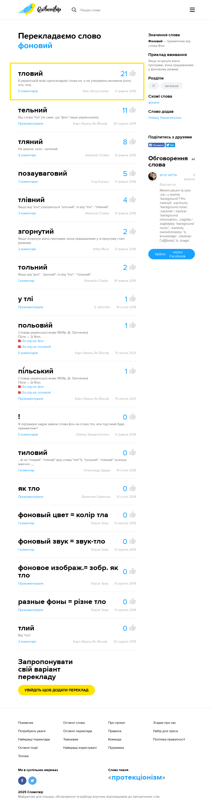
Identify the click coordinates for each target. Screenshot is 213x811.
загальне (171, 86)
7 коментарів (28, 181)
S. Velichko (102, 307)
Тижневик (70, 739)
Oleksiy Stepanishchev (164, 117)
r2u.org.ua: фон (31, 341)
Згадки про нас (164, 722)
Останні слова (74, 722)
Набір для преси (165, 731)
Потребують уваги (32, 731)
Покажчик (25, 722)
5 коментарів (28, 91)
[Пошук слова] (112, 9)
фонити (153, 102)
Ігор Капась (100, 181)
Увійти (171, 254)
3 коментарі (27, 213)
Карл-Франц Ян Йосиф (90, 123)
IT (153, 86)
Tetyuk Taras (99, 523)
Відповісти (168, 184)
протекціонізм (136, 777)
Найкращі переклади (34, 739)
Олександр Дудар (96, 470)
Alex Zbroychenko (96, 91)
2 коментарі (27, 249)
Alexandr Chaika (97, 155)
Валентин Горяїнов (96, 496)
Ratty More (101, 249)
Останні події (28, 747)
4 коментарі (27, 155)
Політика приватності (169, 739)
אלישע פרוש (168, 175)
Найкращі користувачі (80, 747)
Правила (114, 731)
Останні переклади (77, 731)
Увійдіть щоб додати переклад (56, 690)
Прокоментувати (30, 123)
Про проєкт (116, 722)
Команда (114, 739)
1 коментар (26, 280)
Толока (23, 756)
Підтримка (116, 747)
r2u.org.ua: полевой (34, 346)
